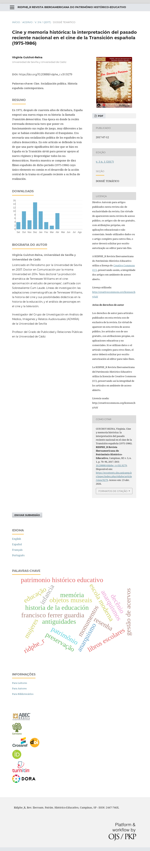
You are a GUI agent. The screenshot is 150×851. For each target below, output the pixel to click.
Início (16, 22)
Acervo (27, 22)
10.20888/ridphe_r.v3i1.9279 (111, 465)
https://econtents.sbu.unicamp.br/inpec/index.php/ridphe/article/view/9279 (114, 476)
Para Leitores (19, 683)
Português (18, 555)
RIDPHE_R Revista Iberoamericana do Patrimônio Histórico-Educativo (72, 7)
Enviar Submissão (27, 515)
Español (17, 544)
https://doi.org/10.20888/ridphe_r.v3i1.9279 (45, 74)
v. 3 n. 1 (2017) (43, 22)
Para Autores (19, 688)
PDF (100, 115)
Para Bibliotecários (22, 694)
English (16, 539)
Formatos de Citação (113, 491)
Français (17, 550)
